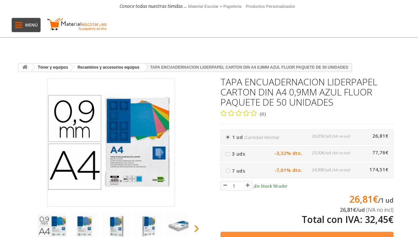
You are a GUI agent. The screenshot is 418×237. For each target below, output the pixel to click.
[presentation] (25, 229)
